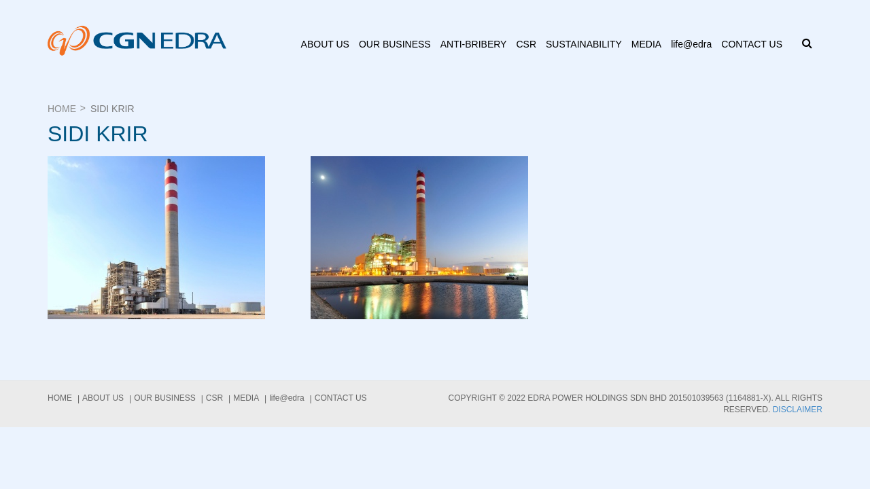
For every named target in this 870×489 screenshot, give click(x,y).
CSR (526, 44)
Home (62, 108)
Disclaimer (797, 409)
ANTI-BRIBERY (473, 44)
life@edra (691, 44)
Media (646, 44)
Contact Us (751, 44)
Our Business (395, 44)
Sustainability (584, 44)
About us (325, 44)
